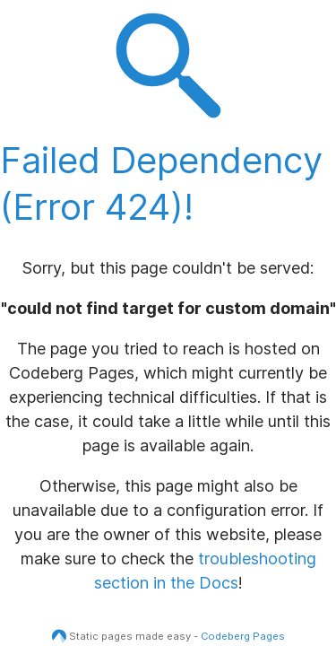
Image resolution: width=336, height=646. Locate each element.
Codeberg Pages (243, 636)
